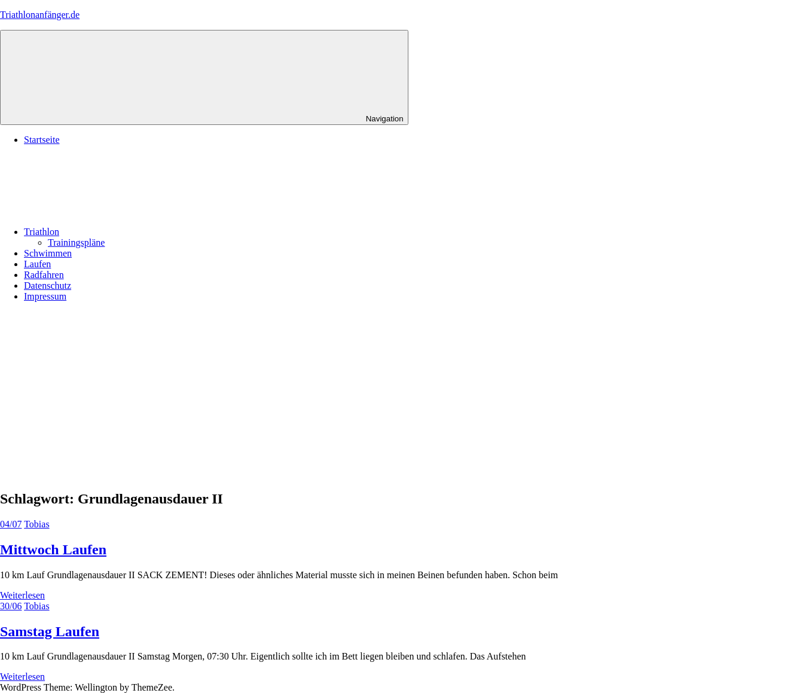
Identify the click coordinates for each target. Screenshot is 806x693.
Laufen (37, 264)
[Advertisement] (403, 395)
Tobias (36, 524)
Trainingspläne (76, 242)
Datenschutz (47, 285)
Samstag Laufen (49, 631)
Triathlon (131, 232)
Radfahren (44, 275)
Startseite (42, 140)
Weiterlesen (22, 595)
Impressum (45, 296)
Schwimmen (48, 253)
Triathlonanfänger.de (40, 15)
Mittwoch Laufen (53, 549)
